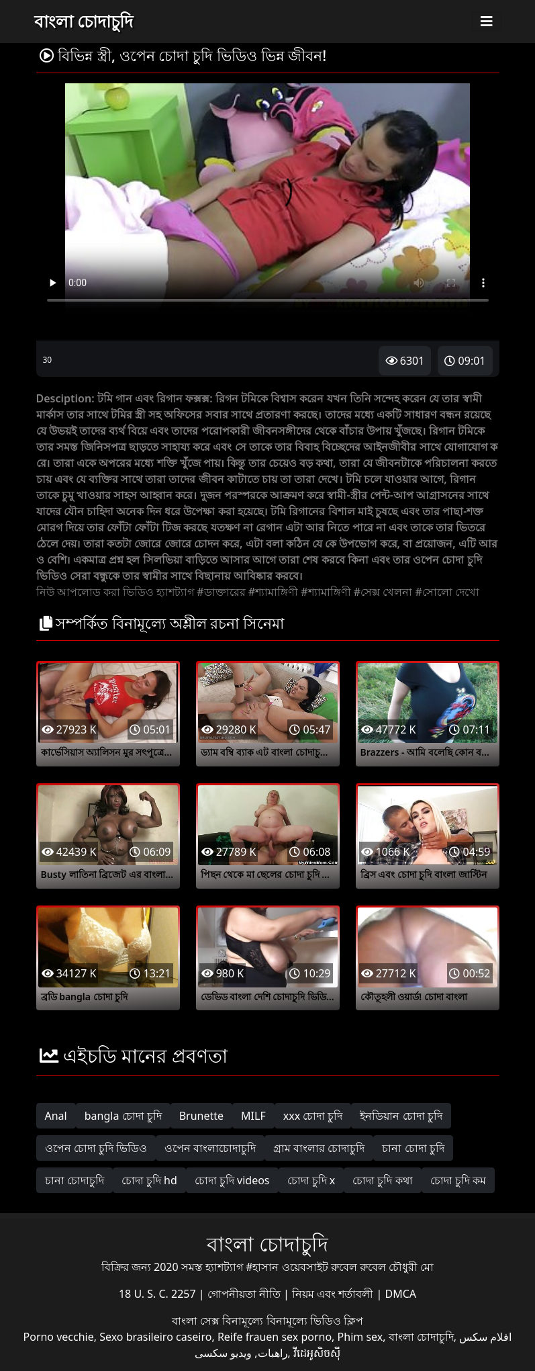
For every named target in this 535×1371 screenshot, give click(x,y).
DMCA (401, 1293)
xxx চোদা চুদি (313, 1115)
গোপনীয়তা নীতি (245, 1293)
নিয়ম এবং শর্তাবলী (334, 1293)
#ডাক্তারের (221, 591)
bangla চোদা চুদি (123, 1115)
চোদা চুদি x (311, 1180)
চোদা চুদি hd (149, 1180)
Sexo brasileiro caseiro (155, 1336)
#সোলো (434, 591)
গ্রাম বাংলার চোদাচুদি (318, 1148)
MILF (253, 1115)
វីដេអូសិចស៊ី (316, 1352)
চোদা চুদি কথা (382, 1180)
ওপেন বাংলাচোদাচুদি (210, 1148)
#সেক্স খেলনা (383, 591)
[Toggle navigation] (486, 21)
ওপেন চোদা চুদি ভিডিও (96, 1148)
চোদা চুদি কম (458, 1180)
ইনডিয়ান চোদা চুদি (401, 1115)
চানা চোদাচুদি (74, 1180)
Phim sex (360, 1336)
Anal (56, 1115)
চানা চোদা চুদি (413, 1148)
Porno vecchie (58, 1336)
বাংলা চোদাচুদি (84, 20)
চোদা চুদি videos (232, 1180)
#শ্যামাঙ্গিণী (273, 591)
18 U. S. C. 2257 (159, 1293)
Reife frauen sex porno (274, 1336)
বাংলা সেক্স (197, 1320)
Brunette (201, 1115)
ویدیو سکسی (223, 1352)
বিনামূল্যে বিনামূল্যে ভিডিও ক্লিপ (292, 1320)
